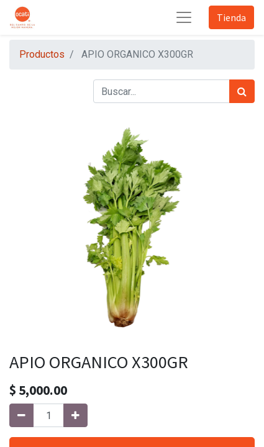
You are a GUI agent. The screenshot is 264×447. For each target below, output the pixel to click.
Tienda (231, 17)
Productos (42, 54)
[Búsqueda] (242, 91)
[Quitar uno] (21, 415)
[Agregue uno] (75, 415)
